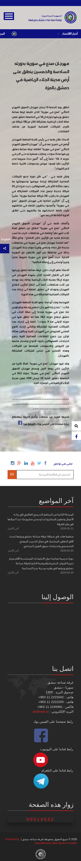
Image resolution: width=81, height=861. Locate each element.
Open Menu (9, 16)
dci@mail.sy (41, 711)
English (6, 239)
